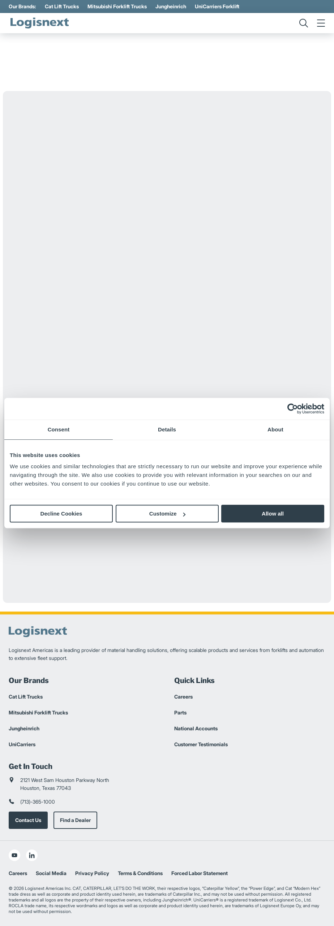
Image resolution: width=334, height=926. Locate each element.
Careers (183, 697)
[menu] (321, 23)
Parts (180, 712)
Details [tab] (167, 429)
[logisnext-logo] (39, 23)
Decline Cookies (61, 513)
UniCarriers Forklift (217, 6)
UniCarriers (22, 744)
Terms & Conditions (140, 873)
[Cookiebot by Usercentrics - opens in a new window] (292, 408)
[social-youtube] (14, 855)
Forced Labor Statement (199, 873)
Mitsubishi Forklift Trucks (117, 6)
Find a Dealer (75, 820)
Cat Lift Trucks (62, 6)
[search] (303, 23)
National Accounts (196, 728)
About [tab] (275, 429)
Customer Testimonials (201, 744)
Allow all (273, 513)
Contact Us (28, 820)
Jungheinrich (170, 6)
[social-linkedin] (32, 855)
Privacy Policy (92, 873)
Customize (167, 513)
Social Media (51, 873)
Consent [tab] (59, 429)
